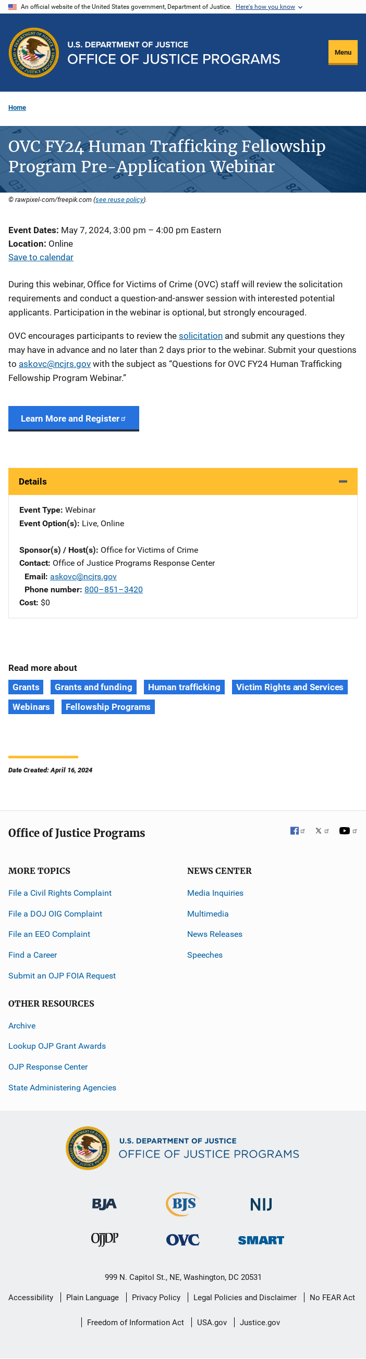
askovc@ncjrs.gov (55, 364)
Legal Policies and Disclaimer (245, 1297)
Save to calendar (41, 257)
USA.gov (212, 1322)
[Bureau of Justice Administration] (104, 1199)
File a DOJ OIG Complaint (55, 914)
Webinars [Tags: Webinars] (31, 707)
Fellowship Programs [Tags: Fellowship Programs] (108, 707)
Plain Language (92, 1297)
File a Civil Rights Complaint (60, 893)
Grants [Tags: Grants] (26, 687)
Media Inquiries (215, 893)
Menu (343, 52)
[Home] (174, 53)
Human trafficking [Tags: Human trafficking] (184, 687)
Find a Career (32, 955)
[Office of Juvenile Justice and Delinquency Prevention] (104, 1242)
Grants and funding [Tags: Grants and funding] (93, 687)
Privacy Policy (156, 1297)
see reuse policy (119, 199)
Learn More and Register (74, 418)
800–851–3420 (113, 589)
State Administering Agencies (62, 1088)
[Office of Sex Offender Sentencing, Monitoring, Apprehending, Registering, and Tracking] (261, 1237)
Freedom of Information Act (135, 1322)
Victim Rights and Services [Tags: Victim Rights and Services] (290, 687)
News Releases (214, 934)
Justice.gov (260, 1322)
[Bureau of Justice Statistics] (183, 1212)
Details (33, 481)
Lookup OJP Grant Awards (57, 1046)
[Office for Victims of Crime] (183, 1239)
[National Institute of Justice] (261, 1200)
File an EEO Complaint (49, 934)
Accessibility (30, 1297)
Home (17, 107)
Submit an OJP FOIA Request (62, 976)
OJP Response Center (48, 1067)
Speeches (205, 955)
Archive (21, 1026)
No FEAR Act (332, 1297)
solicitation (201, 336)
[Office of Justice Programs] (33, 52)
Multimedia (208, 914)
